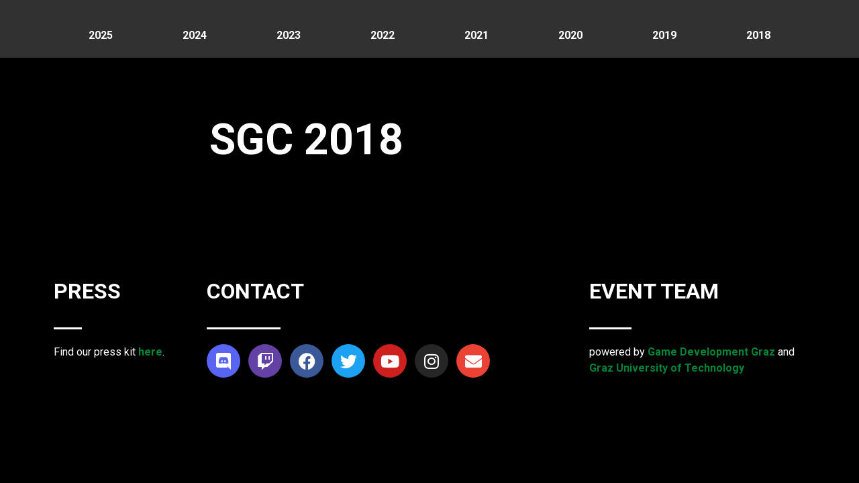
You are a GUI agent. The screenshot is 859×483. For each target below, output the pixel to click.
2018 (758, 35)
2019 (664, 35)
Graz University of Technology (666, 368)
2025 (101, 35)
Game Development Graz (711, 351)
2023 (288, 35)
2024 (195, 35)
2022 (382, 35)
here (150, 351)
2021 (476, 35)
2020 (570, 35)
